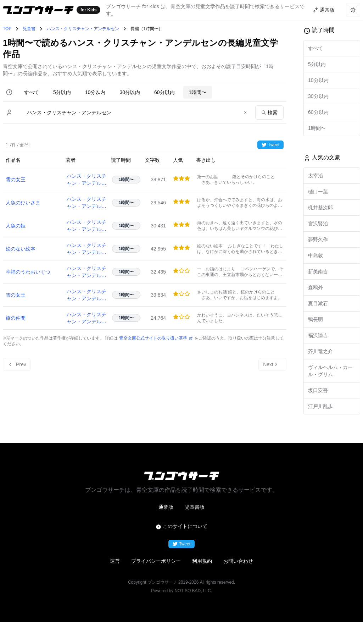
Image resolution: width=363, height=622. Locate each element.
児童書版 (195, 507)
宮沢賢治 (318, 223)
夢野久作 (318, 239)
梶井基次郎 (320, 207)
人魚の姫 (16, 226)
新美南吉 (318, 271)
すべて (31, 92)
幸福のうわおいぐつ (28, 272)
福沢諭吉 (318, 335)
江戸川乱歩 (320, 406)
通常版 (165, 507)
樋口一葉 (318, 191)
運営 (115, 561)
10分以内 (95, 92)
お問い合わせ (238, 561)
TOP (7, 28)
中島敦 (315, 255)
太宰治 (315, 175)
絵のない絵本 (20, 249)
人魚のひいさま (23, 202)
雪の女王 (16, 179)
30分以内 (129, 92)
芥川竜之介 (320, 351)
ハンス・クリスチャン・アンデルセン (83, 28)
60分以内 (164, 92)
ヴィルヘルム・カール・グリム (330, 370)
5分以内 (62, 92)
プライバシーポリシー (156, 561)
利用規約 (202, 561)
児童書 (29, 28)
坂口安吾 (318, 390)
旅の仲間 (16, 318)
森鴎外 (315, 287)
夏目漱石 (318, 303)
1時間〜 (198, 92)
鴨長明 (315, 319)
